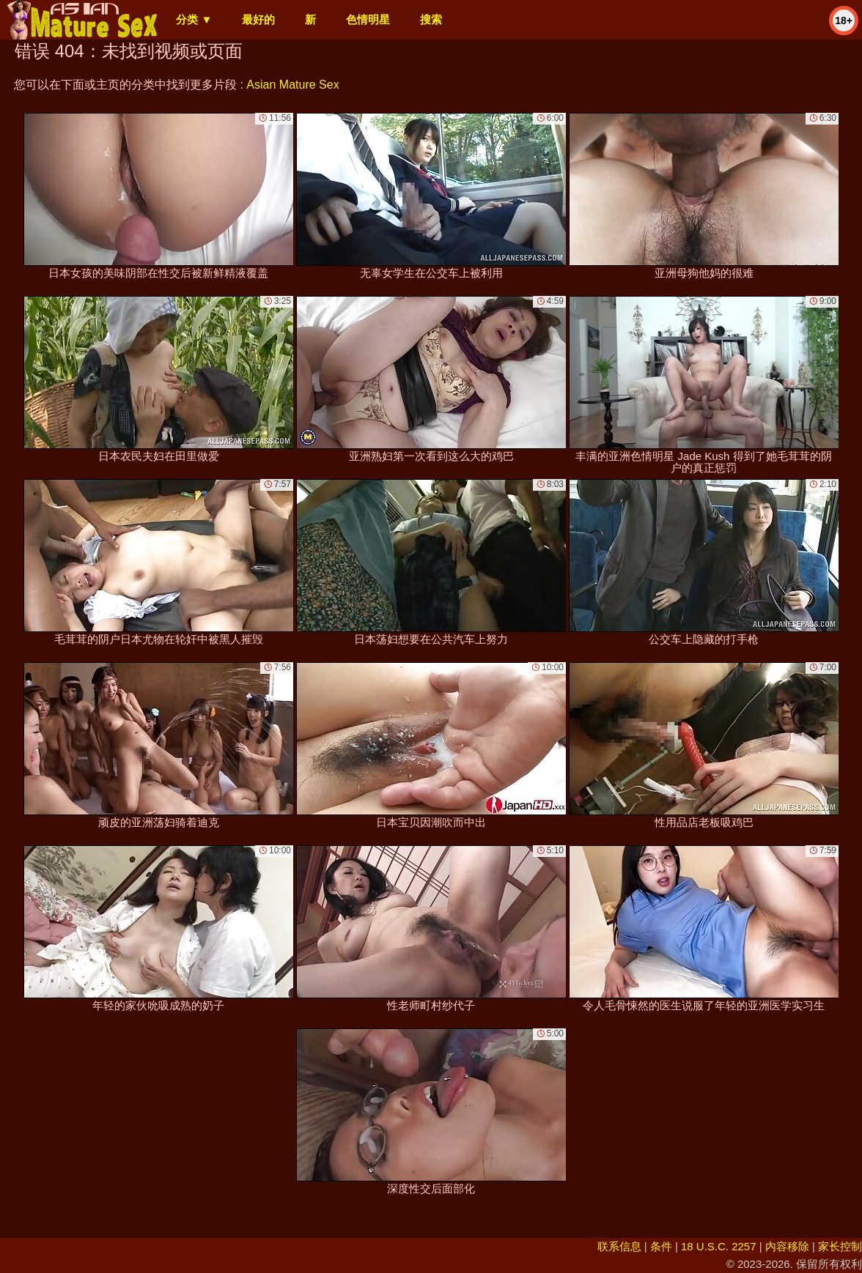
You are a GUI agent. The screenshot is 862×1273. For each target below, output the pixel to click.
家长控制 (840, 1246)
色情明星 (368, 19)
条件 (661, 1246)
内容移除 (787, 1246)
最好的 (258, 19)
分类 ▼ (194, 19)
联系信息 (619, 1246)
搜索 (431, 19)
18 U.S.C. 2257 (718, 1246)
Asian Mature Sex (292, 84)
